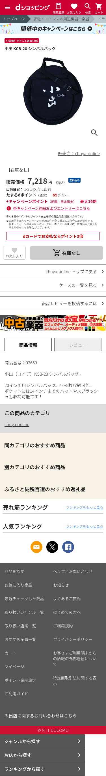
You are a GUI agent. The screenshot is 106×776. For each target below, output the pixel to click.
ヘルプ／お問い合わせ (73, 571)
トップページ (14, 19)
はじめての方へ (67, 612)
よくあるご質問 (67, 598)
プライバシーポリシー (73, 639)
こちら (70, 716)
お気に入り (14, 255)
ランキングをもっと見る (84, 507)
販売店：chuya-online (79, 153)
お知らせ (61, 585)
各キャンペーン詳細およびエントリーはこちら (51, 208)
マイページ (14, 666)
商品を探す (14, 571)
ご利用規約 (63, 626)
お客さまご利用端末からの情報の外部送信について (75, 658)
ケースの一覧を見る (78, 285)
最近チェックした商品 (24, 598)
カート (10, 653)
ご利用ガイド (16, 693)
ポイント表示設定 (20, 680)
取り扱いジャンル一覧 (24, 612)
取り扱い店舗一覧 (20, 626)
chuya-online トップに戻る (71, 271)
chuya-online (17, 424)
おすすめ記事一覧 (20, 639)
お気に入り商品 (18, 585)
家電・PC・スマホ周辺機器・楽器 (61, 19)
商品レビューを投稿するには (69, 303)
